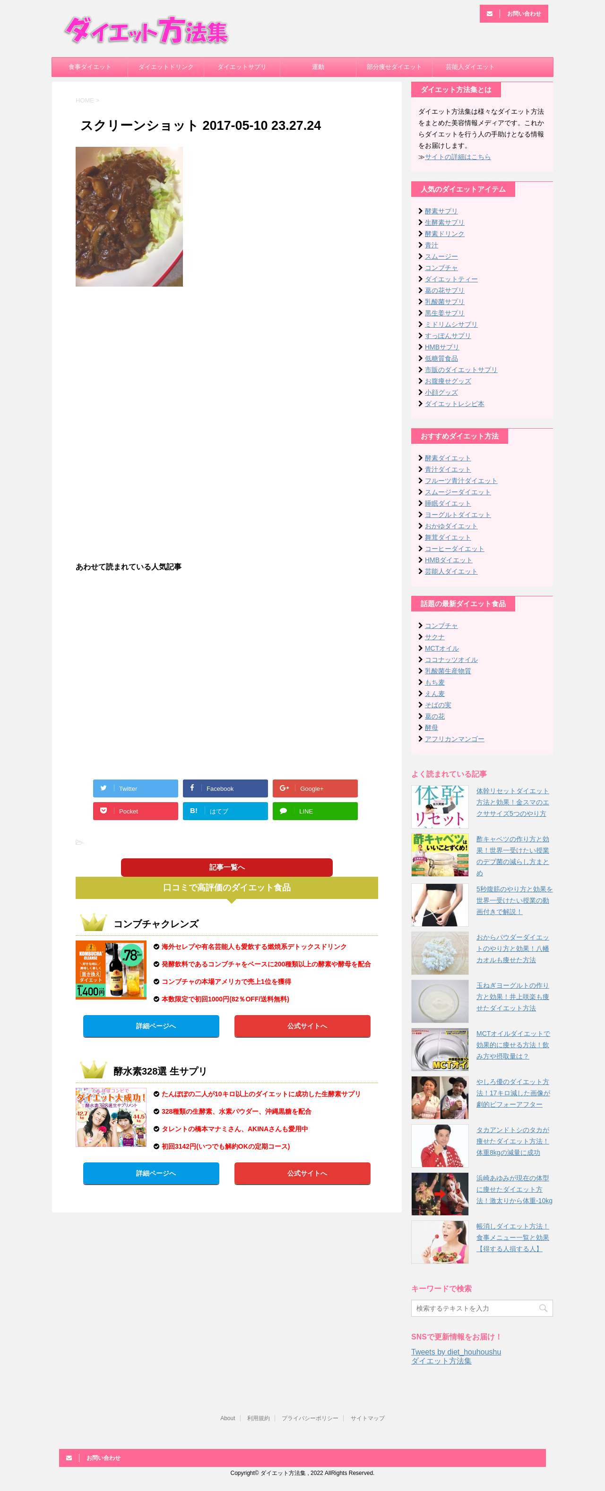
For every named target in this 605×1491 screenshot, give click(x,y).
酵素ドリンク (445, 233)
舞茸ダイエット (448, 537)
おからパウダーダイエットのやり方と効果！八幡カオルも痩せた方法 (512, 948)
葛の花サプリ (445, 290)
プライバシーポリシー (310, 1418)
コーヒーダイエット (454, 548)
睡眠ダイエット (448, 503)
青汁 (431, 245)
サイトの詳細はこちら (458, 157)
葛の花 (435, 716)
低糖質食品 (441, 358)
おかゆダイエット (451, 526)
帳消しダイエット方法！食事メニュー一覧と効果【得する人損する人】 (512, 1237)
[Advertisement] (226, 362)
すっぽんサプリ (448, 335)
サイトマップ (368, 1418)
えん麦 (435, 693)
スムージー (441, 256)
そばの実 (438, 705)
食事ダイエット (90, 66)
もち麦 (435, 682)
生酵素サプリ (445, 222)
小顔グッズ (441, 392)
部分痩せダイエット (394, 66)
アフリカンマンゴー (454, 739)
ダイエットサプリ (242, 66)
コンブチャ (441, 267)
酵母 (431, 727)
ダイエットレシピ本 (454, 403)
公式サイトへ (307, 1026)
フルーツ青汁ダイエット (461, 480)
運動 (318, 66)
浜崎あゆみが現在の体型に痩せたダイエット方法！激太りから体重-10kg (514, 1189)
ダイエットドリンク (166, 66)
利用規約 (258, 1418)
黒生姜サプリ (445, 313)
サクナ (435, 637)
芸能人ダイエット (470, 66)
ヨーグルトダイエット (458, 514)
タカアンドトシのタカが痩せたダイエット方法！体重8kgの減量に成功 (512, 1141)
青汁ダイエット (448, 469)
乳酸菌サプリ (445, 301)
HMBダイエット (449, 560)
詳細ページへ (156, 1026)
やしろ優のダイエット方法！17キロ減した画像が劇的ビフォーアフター (513, 1093)
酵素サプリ (441, 211)
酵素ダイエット (448, 458)
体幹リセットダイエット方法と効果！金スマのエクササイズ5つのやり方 (512, 802)
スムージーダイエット (458, 492)
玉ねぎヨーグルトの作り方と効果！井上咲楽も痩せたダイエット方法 (512, 997)
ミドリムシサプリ (451, 324)
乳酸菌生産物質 (448, 671)
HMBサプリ (442, 347)
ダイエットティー (451, 279)
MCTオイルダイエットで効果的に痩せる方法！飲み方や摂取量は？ (513, 1045)
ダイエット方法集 (441, 1361)
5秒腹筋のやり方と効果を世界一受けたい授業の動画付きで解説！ (514, 900)
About (227, 1418)
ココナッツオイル (451, 659)
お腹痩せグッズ (448, 381)
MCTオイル (442, 648)
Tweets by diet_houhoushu (456, 1352)
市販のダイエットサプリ (461, 369)
